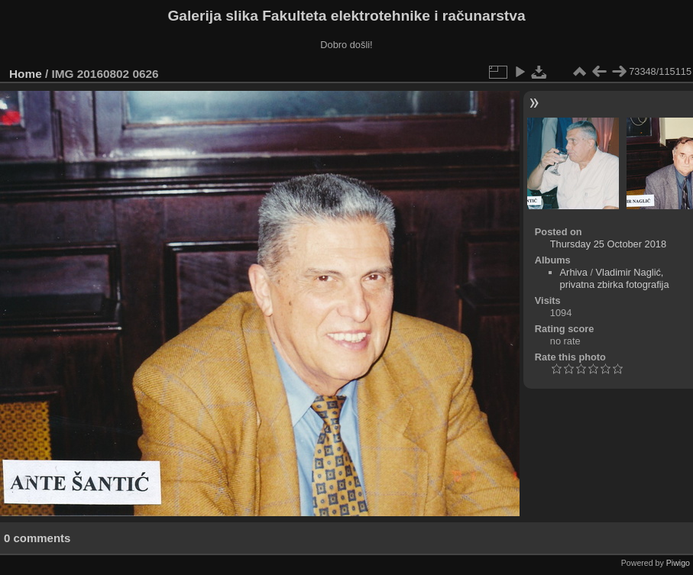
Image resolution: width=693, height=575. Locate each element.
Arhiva (574, 272)
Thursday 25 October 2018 (608, 244)
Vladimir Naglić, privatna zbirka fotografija (614, 278)
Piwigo (678, 562)
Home (25, 73)
